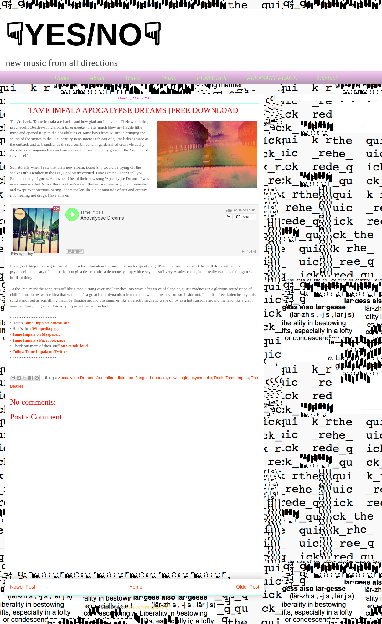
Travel (133, 77)
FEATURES (212, 77)
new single (178, 377)
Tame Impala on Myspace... (36, 334)
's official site (47, 323)
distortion (125, 377)
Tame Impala (237, 377)
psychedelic (201, 377)
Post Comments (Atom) (147, 607)
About (97, 77)
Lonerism (158, 377)
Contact (327, 77)
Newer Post (22, 587)
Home (62, 77)
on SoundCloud (74, 345)
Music (168, 77)
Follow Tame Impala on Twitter (40, 351)
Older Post (247, 587)
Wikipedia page (45, 328)
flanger (142, 377)
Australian (105, 377)
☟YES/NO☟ (83, 34)
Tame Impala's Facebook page (39, 340)
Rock (219, 377)
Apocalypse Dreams (76, 377)
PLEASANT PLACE (272, 77)
